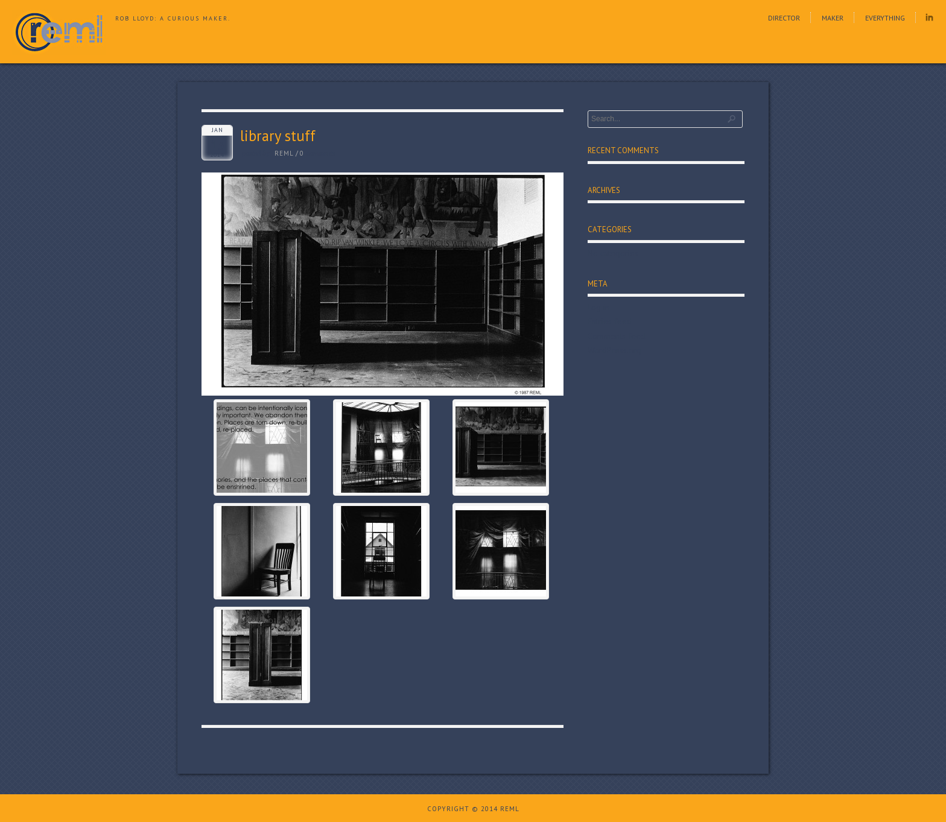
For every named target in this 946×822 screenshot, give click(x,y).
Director (784, 17)
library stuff (278, 135)
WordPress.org (614, 350)
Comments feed (617, 335)
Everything (885, 17)
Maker (832, 17)
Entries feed (610, 321)
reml (284, 153)
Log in (598, 307)
